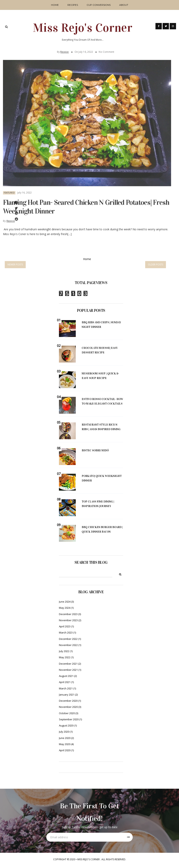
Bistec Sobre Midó (95, 450)
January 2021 (66, 694)
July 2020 (64, 731)
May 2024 (64, 608)
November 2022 (68, 645)
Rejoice (64, 50)
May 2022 (64, 657)
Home (55, 4)
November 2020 (68, 707)
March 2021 (66, 688)
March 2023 (66, 632)
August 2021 (66, 676)
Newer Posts (15, 264)
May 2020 (64, 744)
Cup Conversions (99, 4)
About (123, 4)
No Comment (106, 50)
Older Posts (155, 264)
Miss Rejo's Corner (83, 28)
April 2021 (64, 682)
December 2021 (68, 663)
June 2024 (64, 601)
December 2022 (68, 639)
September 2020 (69, 719)
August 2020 (66, 725)
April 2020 (64, 750)
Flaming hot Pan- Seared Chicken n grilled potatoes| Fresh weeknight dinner (86, 204)
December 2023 (68, 614)
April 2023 (64, 626)
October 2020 (67, 713)
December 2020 (68, 700)
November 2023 (68, 620)
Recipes (72, 4)
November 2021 (68, 670)
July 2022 (64, 651)
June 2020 (64, 738)
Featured (9, 190)
